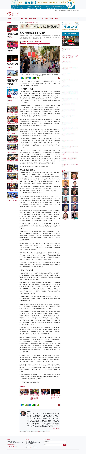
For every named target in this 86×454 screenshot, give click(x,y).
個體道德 (36, 44)
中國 (25, 22)
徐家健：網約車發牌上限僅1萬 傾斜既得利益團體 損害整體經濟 (12, 35)
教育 (13, 18)
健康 (30, 18)
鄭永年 (26, 41)
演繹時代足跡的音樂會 (73, 61)
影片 (42, 18)
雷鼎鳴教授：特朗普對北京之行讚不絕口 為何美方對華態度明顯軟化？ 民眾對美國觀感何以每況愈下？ (34, 395)
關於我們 (56, 18)
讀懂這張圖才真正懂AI (73, 73)
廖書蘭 (70, 50)
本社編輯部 (10, 37)
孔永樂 (70, 136)
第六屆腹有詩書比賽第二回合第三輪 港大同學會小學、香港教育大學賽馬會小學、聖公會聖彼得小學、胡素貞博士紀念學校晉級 (12, 82)
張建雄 (70, 142)
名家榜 (46, 18)
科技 (38, 18)
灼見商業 (9, 31)
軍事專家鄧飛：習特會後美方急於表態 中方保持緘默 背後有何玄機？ (12, 181)
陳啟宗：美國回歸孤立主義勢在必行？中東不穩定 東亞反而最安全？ (12, 200)
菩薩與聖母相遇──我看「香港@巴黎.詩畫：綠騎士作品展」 (73, 68)
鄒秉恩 (70, 154)
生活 (26, 18)
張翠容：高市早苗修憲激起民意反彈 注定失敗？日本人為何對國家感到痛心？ (12, 133)
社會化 (48, 44)
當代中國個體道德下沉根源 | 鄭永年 (32, 22)
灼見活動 (51, 18)
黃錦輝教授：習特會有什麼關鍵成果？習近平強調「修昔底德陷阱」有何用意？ (12, 171)
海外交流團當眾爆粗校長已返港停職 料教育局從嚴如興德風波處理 (12, 49)
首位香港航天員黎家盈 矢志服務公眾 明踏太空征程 (73, 81)
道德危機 (28, 44)
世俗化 (32, 44)
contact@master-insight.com (33, 447)
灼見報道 (9, 61)
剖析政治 (38, 41)
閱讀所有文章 (56, 428)
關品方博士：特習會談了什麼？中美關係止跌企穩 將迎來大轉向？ (12, 190)
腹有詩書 (9, 77)
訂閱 (65, 444)
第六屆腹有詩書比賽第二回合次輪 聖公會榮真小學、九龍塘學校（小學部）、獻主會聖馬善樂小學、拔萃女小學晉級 (73, 57)
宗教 (21, 44)
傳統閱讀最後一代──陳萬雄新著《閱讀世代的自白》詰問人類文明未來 (73, 123)
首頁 (20, 22)
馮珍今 (70, 70)
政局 (9, 18)
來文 (70, 62)
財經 (22, 18)
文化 (17, 18)
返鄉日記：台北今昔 (72, 49)
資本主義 (24, 44)
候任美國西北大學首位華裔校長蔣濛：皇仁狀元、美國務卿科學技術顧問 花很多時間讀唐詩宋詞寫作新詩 (73, 100)
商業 (34, 18)
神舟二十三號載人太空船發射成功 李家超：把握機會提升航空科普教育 (55, 395)
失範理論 (44, 44)
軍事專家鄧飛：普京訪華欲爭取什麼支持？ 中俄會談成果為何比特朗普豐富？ (12, 114)
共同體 (40, 44)
